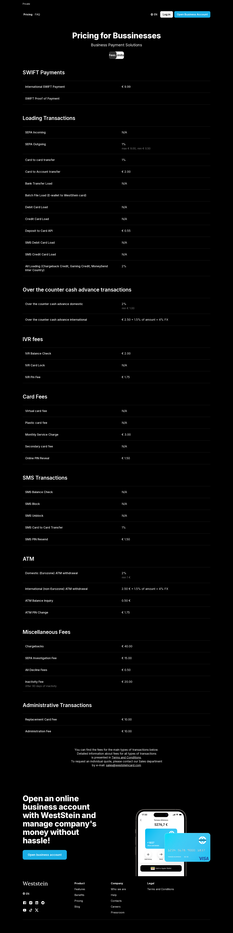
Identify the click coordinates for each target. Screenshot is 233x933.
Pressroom (117, 912)
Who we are (118, 889)
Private (26, 3)
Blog (77, 906)
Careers (116, 906)
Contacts (116, 900)
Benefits (79, 895)
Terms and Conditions (160, 889)
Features (79, 889)
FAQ (37, 14)
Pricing (27, 14)
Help (114, 895)
